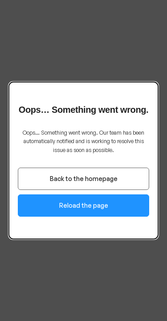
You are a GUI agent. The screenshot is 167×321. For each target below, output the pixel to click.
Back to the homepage (84, 178)
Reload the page (83, 205)
